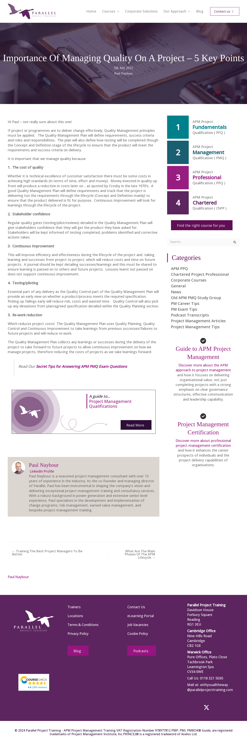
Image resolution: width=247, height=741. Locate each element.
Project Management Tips (195, 326)
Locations (75, 615)
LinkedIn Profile (42, 471)
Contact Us (136, 606)
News (176, 291)
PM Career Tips (185, 303)
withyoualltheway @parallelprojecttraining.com (210, 687)
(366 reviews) (37, 686)
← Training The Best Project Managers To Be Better (45, 552)
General (178, 285)
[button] (117, 11)
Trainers (74, 606)
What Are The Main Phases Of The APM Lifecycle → (140, 554)
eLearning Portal (140, 615)
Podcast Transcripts (190, 315)
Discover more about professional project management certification (203, 443)
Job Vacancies (138, 625)
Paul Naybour (123, 73)
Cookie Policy (137, 634)
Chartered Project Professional (200, 274)
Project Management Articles (198, 320)
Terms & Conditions (84, 625)
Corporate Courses (188, 280)
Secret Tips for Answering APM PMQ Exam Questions (83, 366)
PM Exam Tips (184, 309)
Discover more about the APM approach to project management (203, 367)
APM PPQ (179, 268)
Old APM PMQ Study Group (196, 297)
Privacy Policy (78, 634)
